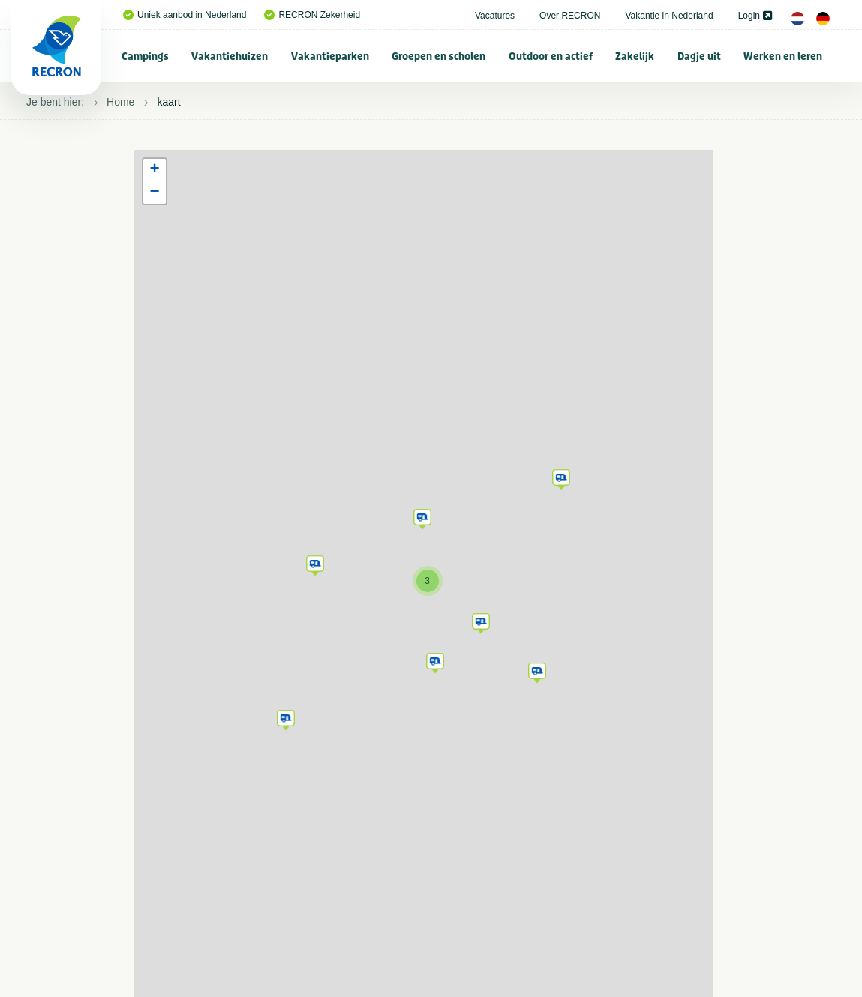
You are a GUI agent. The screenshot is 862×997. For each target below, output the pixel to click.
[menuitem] (146, 56)
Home (120, 102)
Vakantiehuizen (229, 56)
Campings (145, 56)
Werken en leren (782, 56)
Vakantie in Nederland (669, 15)
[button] (286, 717)
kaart (168, 102)
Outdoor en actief (551, 56)
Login (755, 15)
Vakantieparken (330, 56)
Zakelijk (634, 56)
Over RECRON (569, 15)
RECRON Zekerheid (312, 15)
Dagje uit (699, 56)
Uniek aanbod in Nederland (184, 15)
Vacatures (495, 15)
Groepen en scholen (438, 56)
